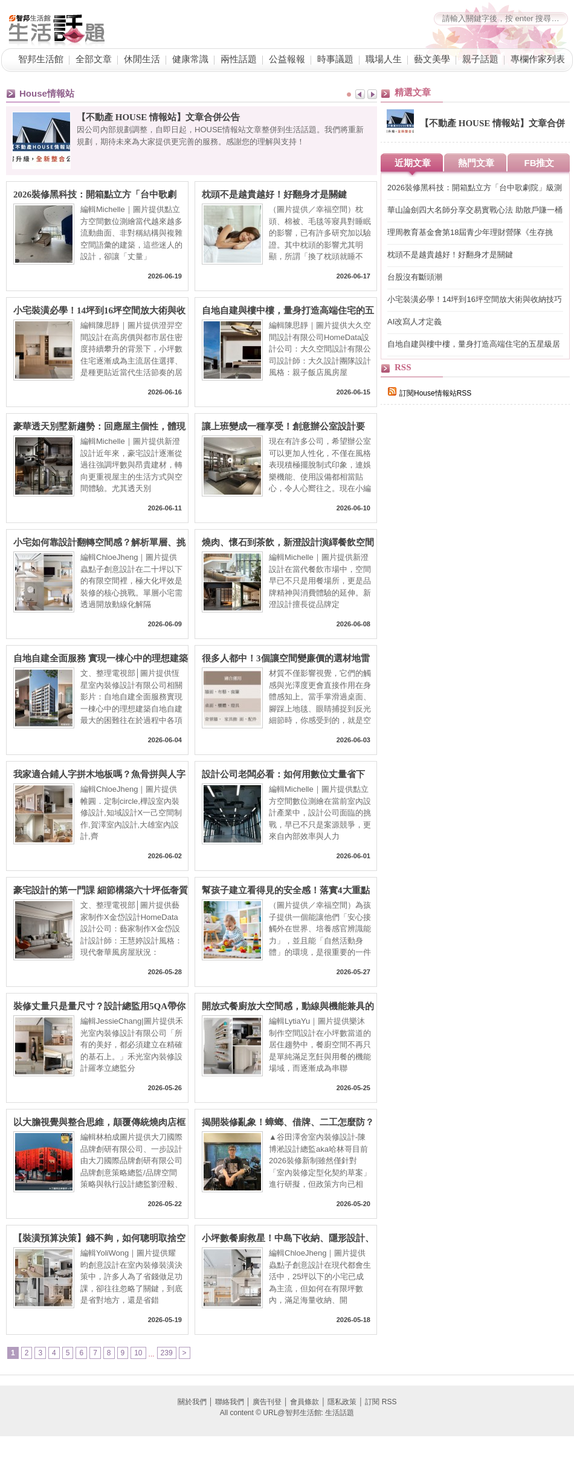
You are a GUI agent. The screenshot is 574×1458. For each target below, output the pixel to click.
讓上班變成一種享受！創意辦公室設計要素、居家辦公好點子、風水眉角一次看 (283, 427)
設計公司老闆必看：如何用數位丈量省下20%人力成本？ (283, 774)
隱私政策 (341, 1402)
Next (372, 94)
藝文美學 (432, 59)
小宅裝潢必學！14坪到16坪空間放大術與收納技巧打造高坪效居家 (99, 311)
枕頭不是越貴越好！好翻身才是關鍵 (274, 194)
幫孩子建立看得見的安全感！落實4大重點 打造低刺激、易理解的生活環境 (286, 890)
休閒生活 (142, 59)
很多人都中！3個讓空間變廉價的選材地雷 (286, 658)
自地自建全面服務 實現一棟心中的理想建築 (100, 658)
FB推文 (539, 163)
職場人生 (384, 59)
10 (138, 1353)
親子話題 (480, 59)
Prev (360, 94)
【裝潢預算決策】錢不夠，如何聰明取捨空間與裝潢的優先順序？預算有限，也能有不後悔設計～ (99, 1238)
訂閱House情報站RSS (429, 393)
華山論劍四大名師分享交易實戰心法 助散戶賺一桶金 (475, 210)
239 (167, 1353)
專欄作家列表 (538, 59)
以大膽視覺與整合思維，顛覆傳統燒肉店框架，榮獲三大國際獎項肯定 (99, 1122)
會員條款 (304, 1402)
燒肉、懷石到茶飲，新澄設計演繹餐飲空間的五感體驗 (288, 543)
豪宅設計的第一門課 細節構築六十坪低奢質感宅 (100, 890)
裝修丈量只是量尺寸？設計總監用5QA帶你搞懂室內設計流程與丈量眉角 (99, 1006)
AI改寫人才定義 (414, 321)
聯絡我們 (229, 1402)
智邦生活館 (40, 59)
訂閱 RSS (380, 1402)
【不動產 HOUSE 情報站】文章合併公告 (158, 117)
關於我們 (192, 1402)
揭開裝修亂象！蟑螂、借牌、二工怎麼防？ (288, 1122)
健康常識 (190, 59)
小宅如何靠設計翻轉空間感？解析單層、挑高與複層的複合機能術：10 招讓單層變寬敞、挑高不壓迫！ (99, 543)
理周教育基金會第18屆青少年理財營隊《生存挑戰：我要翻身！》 (470, 233)
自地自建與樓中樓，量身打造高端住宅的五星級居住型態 (288, 311)
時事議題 (335, 59)
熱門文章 (476, 163)
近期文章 (413, 163)
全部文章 (94, 59)
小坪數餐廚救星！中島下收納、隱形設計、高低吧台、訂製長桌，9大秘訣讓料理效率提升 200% (288, 1238)
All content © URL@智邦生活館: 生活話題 (287, 1412)
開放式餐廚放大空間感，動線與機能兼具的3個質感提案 (288, 1006)
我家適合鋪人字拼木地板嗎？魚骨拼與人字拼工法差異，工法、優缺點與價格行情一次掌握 (99, 774)
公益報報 (287, 59)
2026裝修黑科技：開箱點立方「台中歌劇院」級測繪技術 (94, 195)
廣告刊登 (267, 1402)
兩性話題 (239, 59)
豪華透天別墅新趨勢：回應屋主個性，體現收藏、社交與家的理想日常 (99, 427)
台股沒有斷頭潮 (414, 276)
